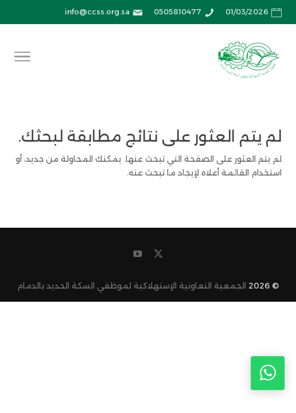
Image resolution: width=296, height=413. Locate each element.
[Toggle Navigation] (22, 58)
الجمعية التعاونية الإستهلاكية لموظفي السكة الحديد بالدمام (131, 285)
